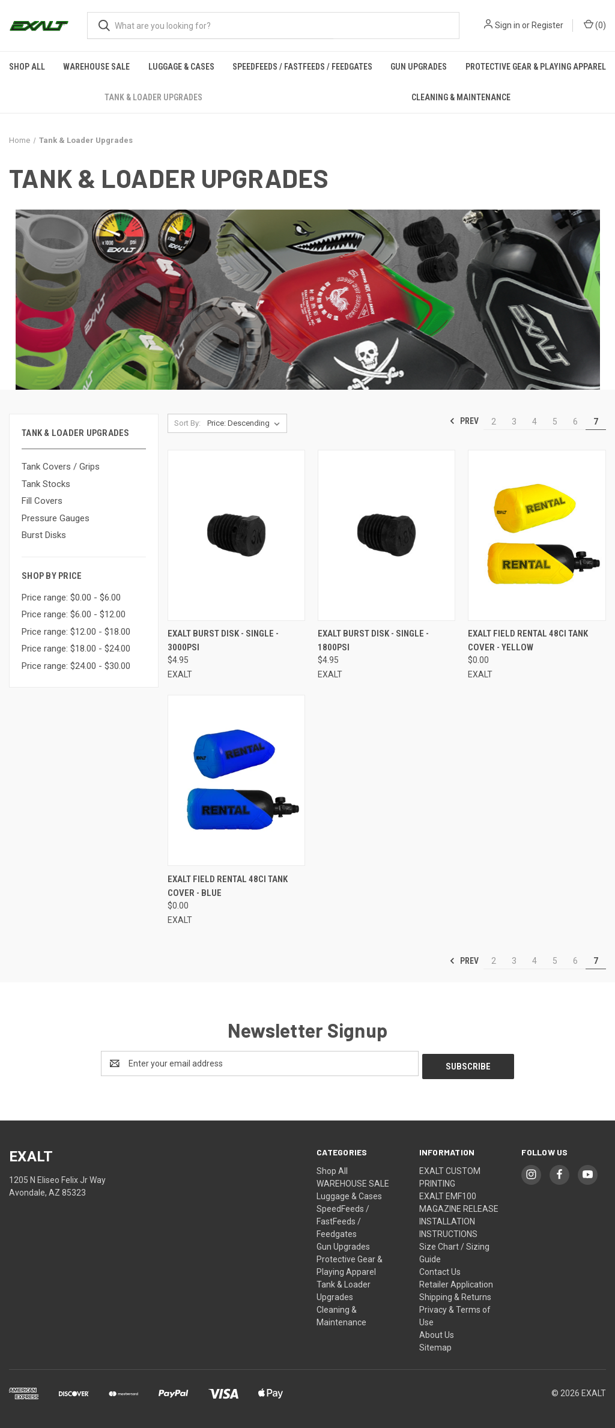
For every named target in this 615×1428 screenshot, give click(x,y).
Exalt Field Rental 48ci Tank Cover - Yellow (528, 640)
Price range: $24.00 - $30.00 (76, 666)
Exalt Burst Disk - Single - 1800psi (373, 640)
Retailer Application (456, 1281)
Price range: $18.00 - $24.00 (76, 648)
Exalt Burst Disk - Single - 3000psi (223, 640)
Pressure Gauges (55, 518)
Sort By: (187, 423)
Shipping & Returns (455, 1294)
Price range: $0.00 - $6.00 (71, 597)
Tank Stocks (46, 484)
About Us (436, 1332)
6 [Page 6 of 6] (575, 421)
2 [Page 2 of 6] (493, 421)
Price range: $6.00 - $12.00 (74, 614)
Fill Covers (42, 500)
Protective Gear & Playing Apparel (535, 66)
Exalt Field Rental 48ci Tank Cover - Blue (228, 886)
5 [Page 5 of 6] (555, 421)
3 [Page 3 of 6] (514, 421)
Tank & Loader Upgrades (153, 97)
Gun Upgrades (418, 66)
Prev (464, 421)
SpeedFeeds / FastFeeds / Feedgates (302, 66)
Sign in (507, 25)
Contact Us (440, 1269)
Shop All (27, 66)
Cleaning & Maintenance (460, 97)
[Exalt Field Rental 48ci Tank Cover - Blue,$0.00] (236, 780)
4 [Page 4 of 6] (534, 421)
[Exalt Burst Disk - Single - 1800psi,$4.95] (386, 535)
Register (547, 25)
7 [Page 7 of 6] (595, 421)
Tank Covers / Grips (61, 466)
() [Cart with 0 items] (595, 24)
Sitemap (435, 1344)
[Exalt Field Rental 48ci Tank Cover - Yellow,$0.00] (536, 535)
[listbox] (245, 423)
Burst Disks (44, 535)
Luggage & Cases (181, 66)
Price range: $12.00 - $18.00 (76, 631)
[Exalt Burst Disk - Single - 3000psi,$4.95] (236, 535)
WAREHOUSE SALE (96, 66)
